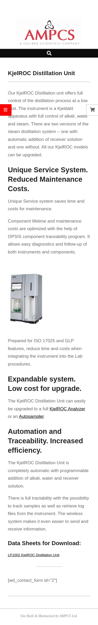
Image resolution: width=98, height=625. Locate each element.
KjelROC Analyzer (67, 408)
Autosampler (31, 416)
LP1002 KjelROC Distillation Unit (33, 555)
